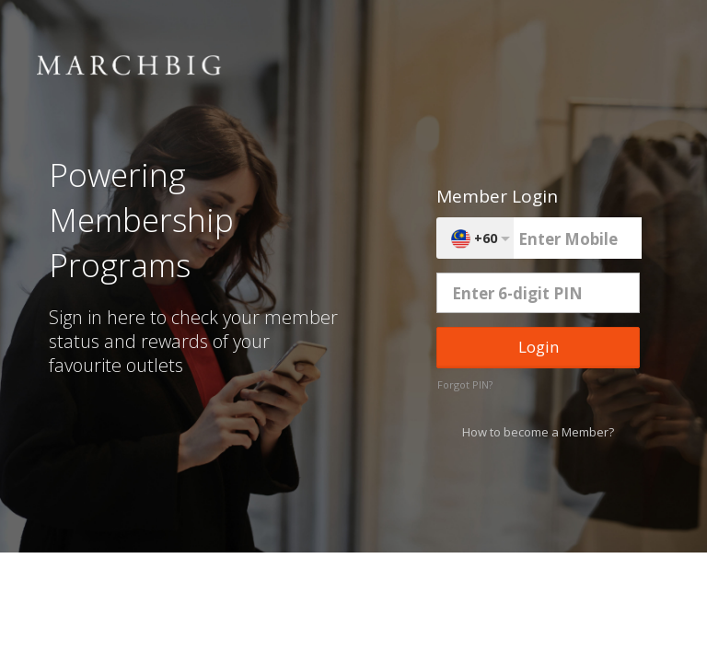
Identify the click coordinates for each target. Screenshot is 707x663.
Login (538, 346)
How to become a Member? (538, 432)
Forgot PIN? (465, 384)
